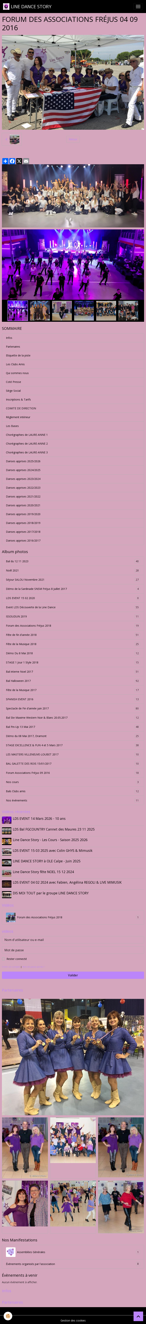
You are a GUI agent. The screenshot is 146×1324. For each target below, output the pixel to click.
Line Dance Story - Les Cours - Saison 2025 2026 (50, 839)
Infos (9, 338)
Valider (73, 973)
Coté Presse (13, 382)
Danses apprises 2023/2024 (23, 479)
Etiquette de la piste (18, 355)
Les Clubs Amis (15, 364)
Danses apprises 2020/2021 (23, 505)
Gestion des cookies (73, 1319)
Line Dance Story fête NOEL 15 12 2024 (43, 870)
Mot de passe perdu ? (33, 965)
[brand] (27, 6)
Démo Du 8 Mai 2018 (73, 653)
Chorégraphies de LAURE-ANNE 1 (27, 435)
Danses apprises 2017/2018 (23, 532)
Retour (73, 139)
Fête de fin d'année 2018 (73, 635)
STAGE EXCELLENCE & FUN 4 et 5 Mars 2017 (73, 745)
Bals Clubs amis (73, 791)
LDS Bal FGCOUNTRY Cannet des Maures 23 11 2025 (54, 829)
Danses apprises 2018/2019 (23, 523)
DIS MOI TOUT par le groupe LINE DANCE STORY (51, 891)
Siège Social (13, 390)
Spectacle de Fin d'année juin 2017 (73, 708)
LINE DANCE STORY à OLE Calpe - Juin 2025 (47, 860)
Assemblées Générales (73, 1250)
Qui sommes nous (17, 373)
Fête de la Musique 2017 (73, 690)
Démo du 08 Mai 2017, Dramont (73, 736)
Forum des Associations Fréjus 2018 (73, 625)
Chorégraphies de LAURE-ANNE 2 (27, 443)
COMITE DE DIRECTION (21, 408)
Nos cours (73, 782)
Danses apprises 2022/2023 (23, 487)
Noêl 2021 (73, 570)
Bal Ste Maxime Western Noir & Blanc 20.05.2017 (73, 717)
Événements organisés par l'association (73, 1262)
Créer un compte (11, 965)
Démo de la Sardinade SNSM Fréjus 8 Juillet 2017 (73, 589)
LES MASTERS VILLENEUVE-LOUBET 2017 (73, 754)
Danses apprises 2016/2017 (23, 540)
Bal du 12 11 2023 (73, 561)
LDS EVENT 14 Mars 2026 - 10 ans (39, 818)
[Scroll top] (138, 1316)
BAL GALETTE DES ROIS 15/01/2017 (73, 763)
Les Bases (12, 426)
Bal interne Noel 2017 (73, 671)
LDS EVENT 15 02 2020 (73, 598)
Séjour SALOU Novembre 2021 (73, 579)
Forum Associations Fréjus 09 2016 (73, 773)
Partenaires (13, 346)
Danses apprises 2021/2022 (23, 496)
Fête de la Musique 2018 (73, 644)
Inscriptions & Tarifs (18, 399)
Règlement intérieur (18, 417)
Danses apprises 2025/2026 (23, 461)
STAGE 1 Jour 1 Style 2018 (73, 662)
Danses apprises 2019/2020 (23, 514)
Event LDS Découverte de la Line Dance (73, 607)
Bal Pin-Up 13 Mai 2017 (73, 727)
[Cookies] (8, 1316)
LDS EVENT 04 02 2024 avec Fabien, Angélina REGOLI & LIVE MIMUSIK (67, 881)
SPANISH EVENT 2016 (73, 699)
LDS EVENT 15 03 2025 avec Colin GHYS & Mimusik (53, 850)
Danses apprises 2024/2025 (23, 470)
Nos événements (73, 800)
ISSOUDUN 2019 (73, 616)
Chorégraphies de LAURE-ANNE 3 (27, 452)
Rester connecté (17, 957)
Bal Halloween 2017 (73, 681)
